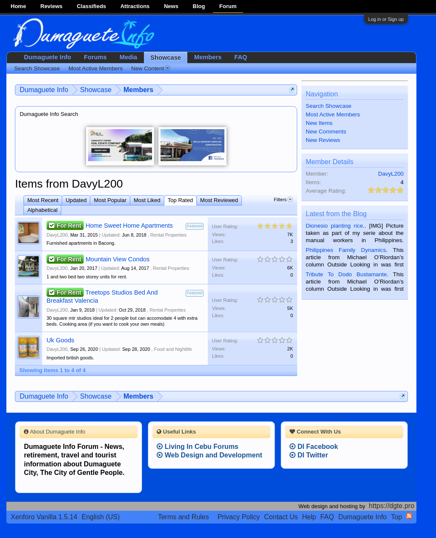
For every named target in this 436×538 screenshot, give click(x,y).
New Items (319, 123)
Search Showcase (328, 106)
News (171, 6)
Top (396, 517)
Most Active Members (333, 114)
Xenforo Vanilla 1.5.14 (44, 517)
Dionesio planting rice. (335, 226)
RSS (409, 516)
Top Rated (180, 200)
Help (309, 517)
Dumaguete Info (47, 57)
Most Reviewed (219, 200)
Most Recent (42, 200)
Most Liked (147, 200)
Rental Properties (168, 234)
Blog (199, 6)
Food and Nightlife (173, 349)
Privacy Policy (239, 517)
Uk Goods (60, 340)
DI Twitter (309, 455)
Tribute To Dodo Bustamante (346, 274)
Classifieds (91, 6)
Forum (227, 6)
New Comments (326, 131)
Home (18, 6)
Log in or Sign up (386, 19)
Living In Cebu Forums (197, 446)
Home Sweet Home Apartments (129, 225)
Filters (283, 199)
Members (207, 57)
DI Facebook (314, 446)
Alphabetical (42, 210)
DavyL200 (57, 234)
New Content (150, 68)
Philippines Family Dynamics (346, 250)
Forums (95, 57)
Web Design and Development (209, 455)
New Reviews (323, 140)
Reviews (51, 6)
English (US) (101, 517)
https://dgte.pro (391, 505)
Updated (76, 200)
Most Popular (110, 200)
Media (129, 57)
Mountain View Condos (117, 259)
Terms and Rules (183, 517)
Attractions (135, 6)
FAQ (240, 57)
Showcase (165, 57)
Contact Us (281, 517)
